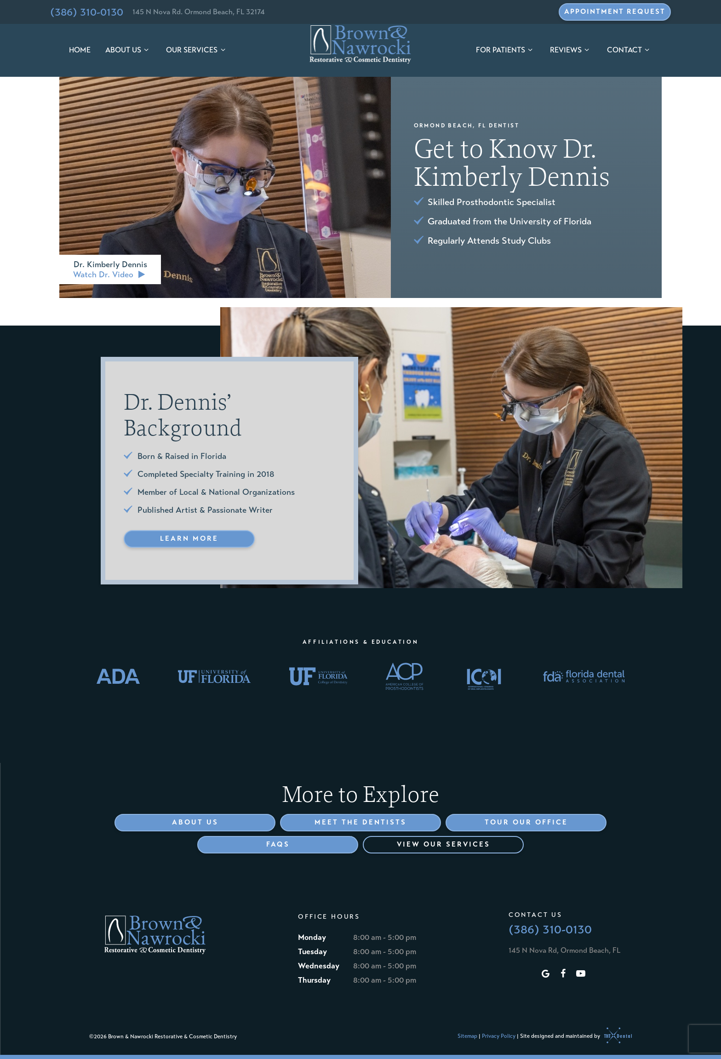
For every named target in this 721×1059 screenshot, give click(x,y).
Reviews (571, 50)
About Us (128, 50)
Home (80, 50)
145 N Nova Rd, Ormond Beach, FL (564, 950)
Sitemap (467, 1036)
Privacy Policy (498, 1036)
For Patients (505, 50)
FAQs (278, 844)
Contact (629, 50)
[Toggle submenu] (146, 50)
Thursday (314, 980)
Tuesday (312, 951)
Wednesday (318, 966)
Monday (312, 937)
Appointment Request (614, 11)
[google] (545, 974)
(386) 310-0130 (86, 12)
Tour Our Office (526, 822)
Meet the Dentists (360, 822)
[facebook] (563, 974)
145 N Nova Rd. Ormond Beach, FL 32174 (198, 11)
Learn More (189, 538)
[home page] (361, 44)
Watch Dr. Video (110, 274)
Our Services (197, 50)
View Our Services (443, 844)
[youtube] (580, 974)
